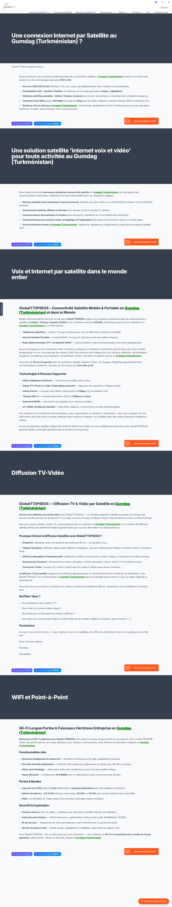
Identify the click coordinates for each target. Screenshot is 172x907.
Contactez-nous (161, 12)
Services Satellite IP (40, 12)
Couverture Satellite (63, 12)
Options (123, 12)
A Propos (137, 12)
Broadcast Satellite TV (86, 12)
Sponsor (164, 7)
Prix (148, 12)
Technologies (107, 12)
